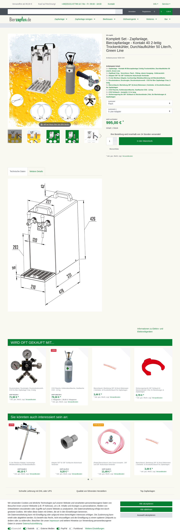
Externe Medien (48, 528)
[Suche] (118, 11)
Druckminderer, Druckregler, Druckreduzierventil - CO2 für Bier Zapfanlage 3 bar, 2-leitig (26, 389)
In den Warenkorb (153, 141)
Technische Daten (17, 171)
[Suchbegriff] (61, 11)
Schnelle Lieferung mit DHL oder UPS (35, 491)
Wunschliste (113, 149)
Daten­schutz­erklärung (32, 523)
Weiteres (150, 19)
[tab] (18, 171)
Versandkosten (127, 156)
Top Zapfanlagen (147, 491)
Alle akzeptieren (146, 504)
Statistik (30, 528)
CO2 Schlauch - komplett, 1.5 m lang (122, 92)
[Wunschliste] (155, 11)
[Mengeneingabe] (109, 141)
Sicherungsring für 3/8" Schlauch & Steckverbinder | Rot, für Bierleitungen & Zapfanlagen (150, 390)
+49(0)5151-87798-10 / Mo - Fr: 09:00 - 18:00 (80, 4)
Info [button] (155, 4)
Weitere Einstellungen (94, 528)
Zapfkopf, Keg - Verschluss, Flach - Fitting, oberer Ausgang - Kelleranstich (136, 73)
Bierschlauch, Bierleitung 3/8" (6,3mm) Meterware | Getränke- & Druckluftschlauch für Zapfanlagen (111, 389)
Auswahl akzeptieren (146, 515)
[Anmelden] (131, 11)
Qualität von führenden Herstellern (91, 491)
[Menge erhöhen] (115, 139)
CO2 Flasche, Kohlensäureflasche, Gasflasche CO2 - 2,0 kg (131, 90)
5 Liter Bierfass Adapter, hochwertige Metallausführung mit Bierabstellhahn (137, 78)
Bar (166, 19)
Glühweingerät (129, 19)
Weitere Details (36, 171)
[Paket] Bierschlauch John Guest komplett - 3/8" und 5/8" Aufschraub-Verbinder (110, 463)
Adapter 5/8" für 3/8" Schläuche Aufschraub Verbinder (129, 75)
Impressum (54, 520)
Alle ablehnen (146, 509)
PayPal (64, 528)
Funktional (78, 528)
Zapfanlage (60, 19)
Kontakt (109, 4)
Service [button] (165, 4)
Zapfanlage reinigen (84, 19)
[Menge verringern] (115, 143)
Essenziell (16, 528)
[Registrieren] (145, 11)
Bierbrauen (108, 19)
